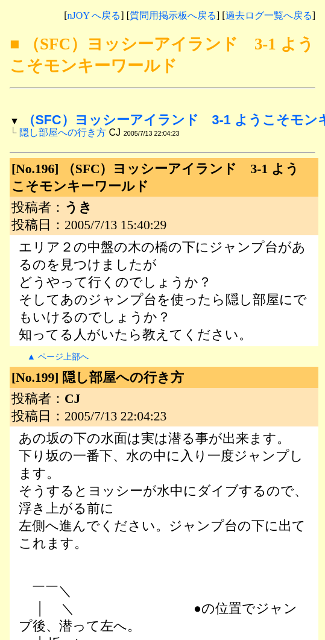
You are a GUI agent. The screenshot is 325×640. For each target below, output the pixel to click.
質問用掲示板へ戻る (173, 15)
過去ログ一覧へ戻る (269, 15)
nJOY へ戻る (94, 15)
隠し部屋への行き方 (62, 132)
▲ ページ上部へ (58, 356)
